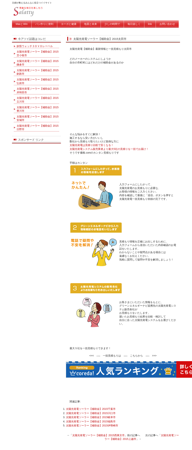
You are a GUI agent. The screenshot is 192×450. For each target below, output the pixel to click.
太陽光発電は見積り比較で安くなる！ (92, 145)
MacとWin (22, 23)
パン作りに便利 (44, 23)
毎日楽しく (134, 23)
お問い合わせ (167, 23)
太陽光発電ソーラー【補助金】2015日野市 (38, 127)
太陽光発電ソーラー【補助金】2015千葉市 (91, 408)
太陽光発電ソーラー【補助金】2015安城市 (38, 118)
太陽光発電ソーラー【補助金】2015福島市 (91, 421)
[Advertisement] (123, 97)
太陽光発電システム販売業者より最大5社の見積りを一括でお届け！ (109, 148)
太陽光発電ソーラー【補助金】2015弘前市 (38, 81)
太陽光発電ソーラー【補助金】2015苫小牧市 (38, 53)
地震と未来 (90, 23)
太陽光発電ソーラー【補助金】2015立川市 (38, 99)
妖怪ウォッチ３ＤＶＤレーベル (35, 46)
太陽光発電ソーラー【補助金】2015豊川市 (38, 109)
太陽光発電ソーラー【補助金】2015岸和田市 (38, 90)
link (150, 23)
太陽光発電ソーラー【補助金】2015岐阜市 (91, 417)
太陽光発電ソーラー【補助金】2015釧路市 (38, 72)
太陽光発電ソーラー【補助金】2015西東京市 (98, 435)
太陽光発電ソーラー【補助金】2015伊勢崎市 (92, 425)
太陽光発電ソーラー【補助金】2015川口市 (91, 413)
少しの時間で (112, 23)
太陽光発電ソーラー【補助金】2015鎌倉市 (38, 63)
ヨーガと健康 (68, 23)
